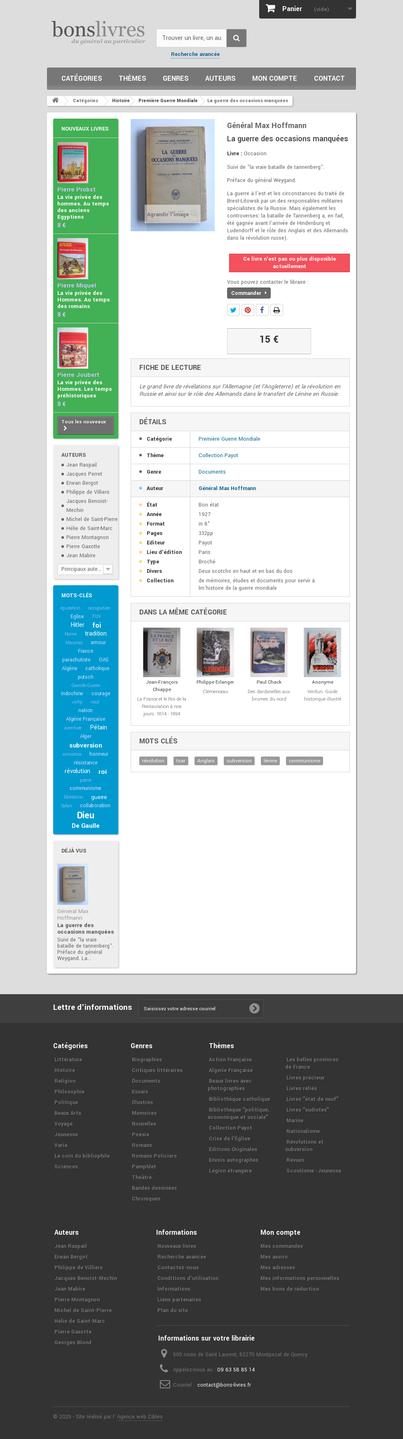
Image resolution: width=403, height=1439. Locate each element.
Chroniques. (147, 1199)
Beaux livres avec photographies (230, 1084)
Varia (60, 1145)
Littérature (68, 1059)
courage (100, 693)
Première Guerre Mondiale (229, 439)
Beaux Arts (67, 1113)
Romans (142, 1145)
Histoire (64, 1070)
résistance (86, 762)
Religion (64, 1081)
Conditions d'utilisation (187, 1278)
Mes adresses (277, 1267)
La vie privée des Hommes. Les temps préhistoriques (84, 388)
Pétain (98, 727)
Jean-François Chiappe (162, 686)
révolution (77, 771)
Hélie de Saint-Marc (89, 528)
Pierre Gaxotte (83, 546)
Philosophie (69, 1092)
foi (96, 625)
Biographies (147, 1059)
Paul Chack (269, 682)
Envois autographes (233, 1160)
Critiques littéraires (157, 1070)
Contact (329, 78)
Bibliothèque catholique (239, 1099)
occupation (99, 608)
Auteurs (220, 78)
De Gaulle (85, 825)
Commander (249, 293)
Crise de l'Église (229, 1138)
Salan (66, 805)
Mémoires (144, 1113)
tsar (180, 760)
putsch (86, 677)
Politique (66, 1102)
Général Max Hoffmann (73, 914)
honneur (98, 754)
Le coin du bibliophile (82, 1156)
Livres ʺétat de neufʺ (312, 1099)
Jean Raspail (81, 465)
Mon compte (274, 78)
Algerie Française (231, 1070)
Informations (173, 1289)
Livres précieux (305, 1078)
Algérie (69, 668)
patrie (85, 780)
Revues (295, 1160)
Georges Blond (72, 1342)
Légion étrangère (230, 1171)
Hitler (77, 625)
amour (98, 642)
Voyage (63, 1124)
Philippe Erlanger (215, 682)
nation (85, 710)
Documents (212, 472)
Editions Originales (233, 1149)
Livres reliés (301, 1088)
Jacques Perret (84, 474)
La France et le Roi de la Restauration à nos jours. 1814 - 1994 (161, 706)
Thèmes (132, 78)
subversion (85, 745)
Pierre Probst (76, 189)
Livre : (234, 153)
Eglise (77, 616)
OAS (104, 659)
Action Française (230, 1059)
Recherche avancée (195, 54)
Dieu (85, 815)
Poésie (140, 1134)
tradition (96, 633)
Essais (140, 1092)
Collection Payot (218, 455)
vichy (77, 701)
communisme (85, 788)
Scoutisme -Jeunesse (313, 1171)
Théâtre (142, 1177)
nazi (95, 701)
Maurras (74, 642)
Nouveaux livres (85, 129)
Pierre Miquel (76, 285)
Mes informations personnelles (299, 1278)
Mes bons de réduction (289, 1289)
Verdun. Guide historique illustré (322, 695)
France (86, 651)
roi (102, 771)
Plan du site (172, 1310)
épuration (70, 608)
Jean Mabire (81, 555)
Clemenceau (215, 691)
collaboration (95, 805)
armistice (72, 754)
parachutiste (76, 659)
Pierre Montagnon (87, 537)
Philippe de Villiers (88, 492)
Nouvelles (144, 1124)
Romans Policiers (154, 1156)
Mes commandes (281, 1246)
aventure (73, 727)
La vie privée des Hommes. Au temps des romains (83, 299)
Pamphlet (144, 1166)
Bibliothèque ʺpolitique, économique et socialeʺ (238, 1113)
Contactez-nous (178, 1267)
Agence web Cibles (140, 1416)
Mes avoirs (274, 1257)
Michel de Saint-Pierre (92, 519)
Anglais (206, 760)
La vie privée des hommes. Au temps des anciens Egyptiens (83, 207)
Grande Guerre (85, 685)
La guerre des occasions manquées (85, 928)
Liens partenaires (179, 1300)
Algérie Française (85, 719)
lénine (270, 760)
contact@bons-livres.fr (224, 1385)
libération (73, 797)
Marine (294, 1120)
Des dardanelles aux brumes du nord (269, 695)
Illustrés (142, 1102)
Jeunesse (66, 1134)
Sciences (66, 1166)
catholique (97, 668)
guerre (99, 797)
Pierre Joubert (78, 375)
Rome (71, 634)
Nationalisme (303, 1131)
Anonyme (322, 682)
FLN (96, 616)
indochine (72, 693)
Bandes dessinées (154, 1188)
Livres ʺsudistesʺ (307, 1110)
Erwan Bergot (82, 483)
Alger (85, 736)
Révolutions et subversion (304, 1145)
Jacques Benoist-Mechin (85, 1278)
